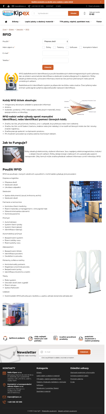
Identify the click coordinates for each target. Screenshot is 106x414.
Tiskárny (58, 47)
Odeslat (47, 67)
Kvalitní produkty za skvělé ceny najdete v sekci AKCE (52, 2)
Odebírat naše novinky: (26, 356)
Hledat (73, 13)
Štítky (46, 47)
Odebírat (84, 352)
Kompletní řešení (88, 47)
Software (71, 47)
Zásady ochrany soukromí (67, 411)
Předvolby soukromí (49, 411)
